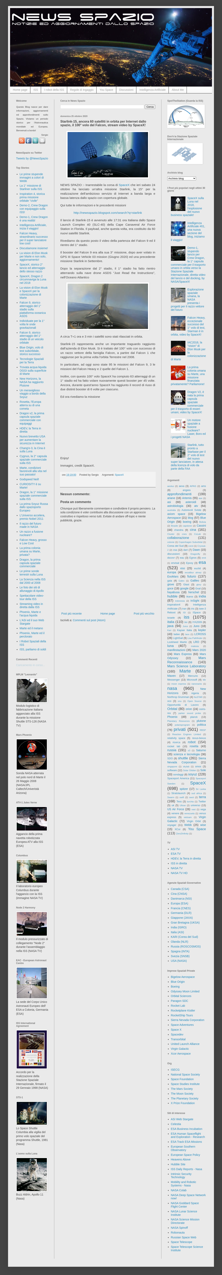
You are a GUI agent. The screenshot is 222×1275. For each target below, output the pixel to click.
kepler (202, 630)
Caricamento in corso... (30, 665)
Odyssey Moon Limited (185, 991)
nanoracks (196, 684)
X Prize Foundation (183, 1103)
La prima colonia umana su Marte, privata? (30, 551)
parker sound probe (189, 713)
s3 (189, 750)
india (202, 596)
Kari (169, 630)
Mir (204, 680)
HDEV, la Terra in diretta (186, 858)
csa (175, 550)
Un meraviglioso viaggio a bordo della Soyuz (33, 394)
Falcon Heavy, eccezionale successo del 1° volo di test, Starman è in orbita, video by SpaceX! (188, 326)
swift (182, 797)
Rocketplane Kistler (183, 1010)
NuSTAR (198, 697)
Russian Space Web (183, 1237)
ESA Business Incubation (186, 1128)
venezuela (189, 813)
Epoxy (189, 563)
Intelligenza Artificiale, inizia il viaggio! (33, 226)
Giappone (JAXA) (182, 917)
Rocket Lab (178, 1005)
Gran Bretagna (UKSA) (185, 922)
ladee (177, 634)
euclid (197, 568)
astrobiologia (175, 505)
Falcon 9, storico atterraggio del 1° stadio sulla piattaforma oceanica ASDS (33, 309)
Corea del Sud (175, 546)
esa (202, 562)
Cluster (170, 534)
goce (170, 588)
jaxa (170, 626)
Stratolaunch (178, 793)
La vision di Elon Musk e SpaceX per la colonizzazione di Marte (34, 292)
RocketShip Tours (182, 1015)
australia (171, 510)
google (184, 588)
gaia (169, 580)
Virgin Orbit (194, 821)
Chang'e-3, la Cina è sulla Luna (32, 449)
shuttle (183, 758)
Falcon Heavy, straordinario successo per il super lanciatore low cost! (34, 238)
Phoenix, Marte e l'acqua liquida (30, 613)
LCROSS (200, 634)
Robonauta (178, 1232)
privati (180, 729)
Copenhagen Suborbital (190, 542)
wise (203, 825)
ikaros (189, 596)
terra (202, 797)
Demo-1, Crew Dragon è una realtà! (34, 218)
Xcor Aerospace (181, 1053)
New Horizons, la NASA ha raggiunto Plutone (32, 382)
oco (169, 701)
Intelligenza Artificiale (152, 89)
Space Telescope (181, 1242)
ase (200, 498)
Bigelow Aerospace (183, 976)
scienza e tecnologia (187, 754)
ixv (185, 622)
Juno (196, 626)
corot (190, 546)
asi (169, 502)
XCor (178, 829)
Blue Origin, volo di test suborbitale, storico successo (31, 351)
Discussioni (126, 89)
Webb (188, 825)
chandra (178, 530)
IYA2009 (197, 622)
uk (173, 805)
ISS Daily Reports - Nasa (186, 1169)
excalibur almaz (193, 572)
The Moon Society (182, 1093)
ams (203, 486)
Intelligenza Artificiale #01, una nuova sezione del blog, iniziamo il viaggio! (188, 231)
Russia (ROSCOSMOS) (186, 946)
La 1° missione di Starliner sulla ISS (31, 187)
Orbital (172, 709)
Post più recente (71, 613)
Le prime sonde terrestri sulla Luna (31, 572)
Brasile (174, 526)
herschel (193, 592)
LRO (196, 642)
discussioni (173, 554)
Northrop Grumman (178, 697)
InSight (194, 600)
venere (175, 813)
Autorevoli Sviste (191, 510)
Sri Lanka (201, 789)
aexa (181, 486)
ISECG (175, 1069)
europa (171, 572)
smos (198, 766)
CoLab (197, 534)
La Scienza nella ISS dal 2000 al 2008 (33, 581)
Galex (181, 581)
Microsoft (192, 679)
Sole (203, 770)
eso (182, 568)
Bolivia (202, 522)
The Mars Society (182, 1088)
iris (192, 608)
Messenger (173, 679)
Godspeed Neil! (29, 479)
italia (170, 622)
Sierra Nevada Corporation (188, 1020)
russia (171, 750)
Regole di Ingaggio (82, 89)
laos (187, 634)
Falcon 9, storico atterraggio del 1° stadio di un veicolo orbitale (32, 337)
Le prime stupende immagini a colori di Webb (32, 178)
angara (186, 490)
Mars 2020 (199, 650)
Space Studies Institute (185, 1084)
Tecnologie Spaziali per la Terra (32, 360)
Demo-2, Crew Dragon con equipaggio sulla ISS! (34, 209)
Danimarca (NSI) (181, 898)
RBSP (203, 730)
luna (170, 646)
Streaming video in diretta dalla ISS (31, 605)
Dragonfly (195, 554)
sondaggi (178, 774)
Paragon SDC (179, 1000)
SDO (170, 758)
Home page (20, 89)
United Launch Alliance (185, 1044)
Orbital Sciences (181, 996)
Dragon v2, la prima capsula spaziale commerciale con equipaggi (32, 418)
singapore (172, 766)
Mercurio (193, 676)
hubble (172, 596)
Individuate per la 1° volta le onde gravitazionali (32, 324)
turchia (190, 801)
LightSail (178, 638)
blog (190, 517)
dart (185, 550)
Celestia (176, 1124)
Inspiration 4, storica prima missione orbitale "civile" (32, 197)
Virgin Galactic (180, 1048)
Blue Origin (178, 981)
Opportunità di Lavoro (183, 705)
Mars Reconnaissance (186, 660)
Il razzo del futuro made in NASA (30, 525)
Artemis (187, 498)
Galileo (194, 580)
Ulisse (183, 805)
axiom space (176, 514)
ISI (184, 612)
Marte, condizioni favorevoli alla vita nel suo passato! (33, 471)
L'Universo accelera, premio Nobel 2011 (32, 517)
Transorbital (178, 1039)
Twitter (202, 801)
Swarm (170, 797)
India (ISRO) (179, 927)
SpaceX (124, 185)
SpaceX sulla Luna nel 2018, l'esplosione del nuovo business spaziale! (187, 206)
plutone (201, 720)
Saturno (201, 750)
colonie (170, 542)
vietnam (188, 817)
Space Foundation (182, 1079)
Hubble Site (178, 1164)
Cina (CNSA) (179, 893)
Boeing (175, 986)
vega (203, 809)
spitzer (184, 788)
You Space (106, 89)
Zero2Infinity (182, 833)
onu (180, 701)
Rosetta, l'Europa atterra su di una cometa (30, 405)
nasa (172, 688)
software (172, 770)
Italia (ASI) (177, 932)
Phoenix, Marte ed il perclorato (32, 634)
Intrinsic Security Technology (181, 1175)
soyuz (192, 774)
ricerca (176, 742)
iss (186, 617)
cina (193, 530)
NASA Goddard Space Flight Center (185, 1205)
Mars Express (183, 654)
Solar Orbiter (189, 770)
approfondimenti (179, 494)
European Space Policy (185, 1154)
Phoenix (172, 716)
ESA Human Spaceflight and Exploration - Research (188, 1135)
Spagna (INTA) (180, 951)
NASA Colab (179, 1190)
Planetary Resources (178, 721)
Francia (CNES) (181, 908)
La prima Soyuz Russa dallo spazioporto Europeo (34, 507)
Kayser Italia (184, 630)
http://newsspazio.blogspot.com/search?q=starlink (108, 212)
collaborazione (178, 538)
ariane (171, 498)
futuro (191, 576)
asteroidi (190, 502)
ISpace (196, 612)
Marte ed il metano (31, 628)
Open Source (194, 701)
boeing (187, 521)
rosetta (194, 746)
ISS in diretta (179, 863)
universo (195, 805)
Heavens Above (181, 1159)
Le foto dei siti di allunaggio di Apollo (32, 589)
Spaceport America (178, 778)
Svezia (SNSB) (180, 956)
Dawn (196, 549)
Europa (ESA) (179, 903)
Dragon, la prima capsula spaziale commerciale (30, 563)
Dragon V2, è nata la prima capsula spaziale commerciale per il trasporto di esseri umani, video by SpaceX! (187, 402)
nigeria (195, 693)
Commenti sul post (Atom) (89, 620)
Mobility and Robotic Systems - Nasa (183, 1183)
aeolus (170, 486)
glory (198, 584)
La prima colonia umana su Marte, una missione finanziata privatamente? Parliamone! (188, 376)
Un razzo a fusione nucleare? (31, 533)
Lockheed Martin (177, 642)
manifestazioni (176, 650)
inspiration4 (173, 604)
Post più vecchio (144, 613)
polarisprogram (182, 725)
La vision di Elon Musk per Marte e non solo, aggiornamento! (34, 256)
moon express (178, 684)
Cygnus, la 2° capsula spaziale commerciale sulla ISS (33, 460)
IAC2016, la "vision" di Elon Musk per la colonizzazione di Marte (188, 351)
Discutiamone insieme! (34, 248)
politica (201, 724)
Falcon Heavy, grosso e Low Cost (33, 541)
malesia (195, 646)
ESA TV (176, 853)
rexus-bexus (199, 738)
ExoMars (172, 576)
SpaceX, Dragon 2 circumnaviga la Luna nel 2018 (33, 280)
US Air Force (175, 809)
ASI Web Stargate (182, 1119)
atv (196, 505)
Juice (185, 626)
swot (191, 797)
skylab (186, 766)
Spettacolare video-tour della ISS (32, 597)
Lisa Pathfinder (194, 638)
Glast (186, 584)
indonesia (180, 601)
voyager (171, 825)
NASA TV (177, 868)
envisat (175, 563)
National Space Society (185, 1074)
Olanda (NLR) (179, 941)
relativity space (176, 738)
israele (171, 617)
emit (204, 558)
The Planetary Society (184, 1098)
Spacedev (177, 1034)
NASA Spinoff (179, 1227)
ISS (35, 89)
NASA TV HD (179, 873)
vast (193, 809)
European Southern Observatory (183, 1148)
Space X (176, 1029)
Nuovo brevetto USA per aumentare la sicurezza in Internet (32, 440)
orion (189, 709)
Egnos (192, 557)
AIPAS (193, 486)
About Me (178, 89)
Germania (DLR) (181, 912)
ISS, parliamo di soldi (33, 649)
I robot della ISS (54, 89)
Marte (185, 671)
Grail (198, 588)
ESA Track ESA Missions (186, 1141)
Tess (179, 801)
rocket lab (173, 746)
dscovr (171, 557)
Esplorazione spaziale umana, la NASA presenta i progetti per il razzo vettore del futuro (187, 299)
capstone (187, 526)
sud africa (196, 793)
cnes (184, 534)
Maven (171, 675)
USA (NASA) (179, 960)
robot (191, 742)
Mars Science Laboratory (186, 666)
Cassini (201, 525)
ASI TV (175, 849)
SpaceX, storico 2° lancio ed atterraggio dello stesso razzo (32, 268)
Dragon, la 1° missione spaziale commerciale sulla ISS (34, 496)
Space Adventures (182, 1024)
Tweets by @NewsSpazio (32, 158)
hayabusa (173, 592)
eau (182, 557)
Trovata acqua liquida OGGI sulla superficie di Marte (33, 371)
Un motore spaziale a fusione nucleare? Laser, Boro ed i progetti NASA (188, 428)
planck (193, 717)
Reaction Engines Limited (186, 734)
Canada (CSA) (180, 889)
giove (170, 584)
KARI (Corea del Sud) (184, 936)
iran (184, 608)
